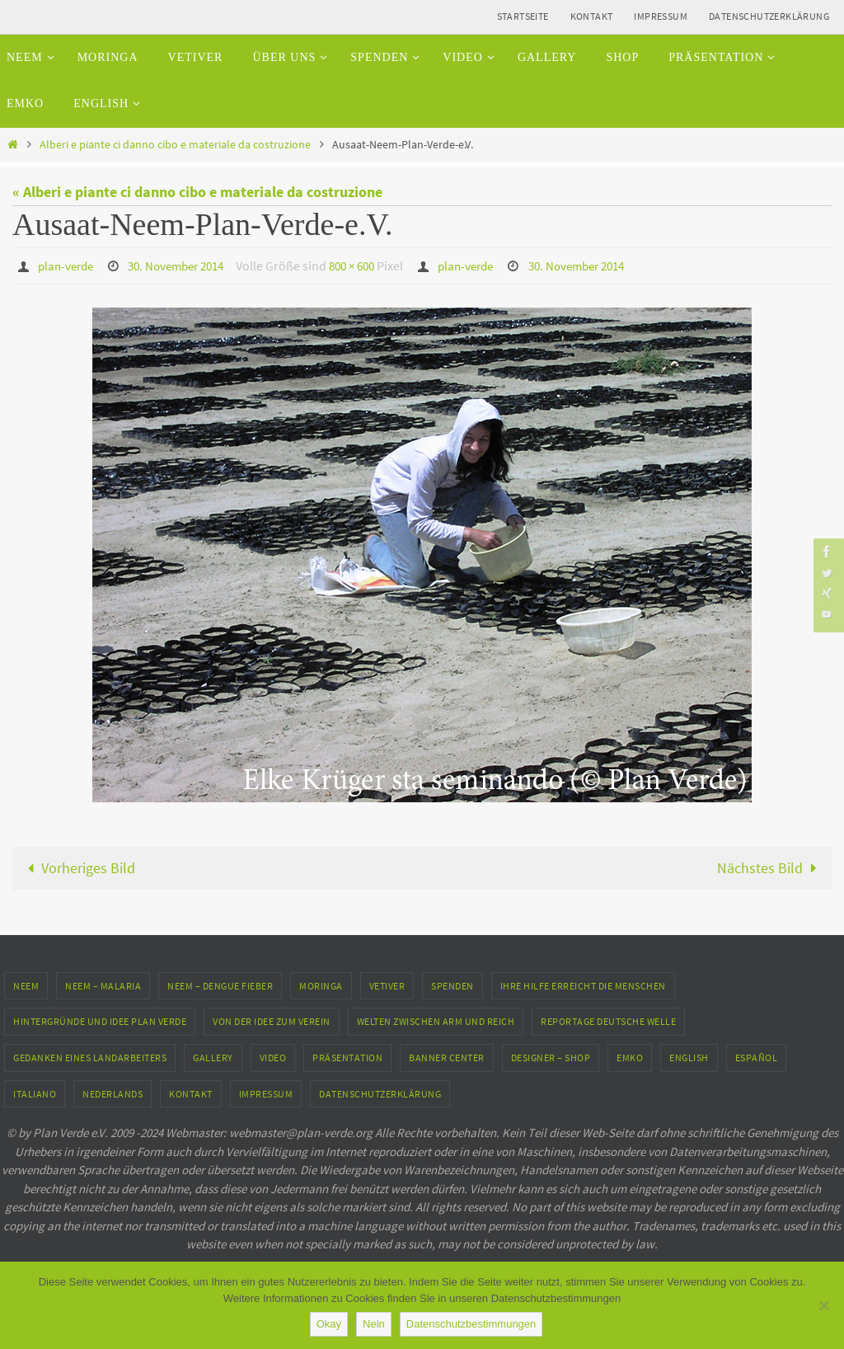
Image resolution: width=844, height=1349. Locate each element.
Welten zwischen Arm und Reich (436, 1021)
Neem (26, 985)
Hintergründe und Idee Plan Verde (99, 1021)
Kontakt (591, 16)
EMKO (630, 1057)
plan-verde (68, 265)
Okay (328, 1324)
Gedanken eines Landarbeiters (89, 1057)
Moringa (321, 985)
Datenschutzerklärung (769, 16)
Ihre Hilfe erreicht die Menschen (583, 985)
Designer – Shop (551, 1057)
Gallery (213, 1057)
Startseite (523, 16)
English (689, 1057)
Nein (374, 1324)
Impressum (660, 16)
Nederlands (112, 1093)
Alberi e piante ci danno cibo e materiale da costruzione (175, 144)
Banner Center (447, 1057)
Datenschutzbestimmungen (471, 1324)
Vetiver (387, 985)
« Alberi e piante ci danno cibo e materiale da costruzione (197, 191)
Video (273, 1057)
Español (756, 1057)
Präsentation (347, 1057)
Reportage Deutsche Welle (608, 1021)
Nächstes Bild (770, 867)
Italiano (34, 1093)
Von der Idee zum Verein (272, 1021)
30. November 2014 (185, 265)
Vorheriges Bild (78, 867)
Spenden (452, 985)
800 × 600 (369, 265)
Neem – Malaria (103, 985)
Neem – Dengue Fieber (220, 985)
